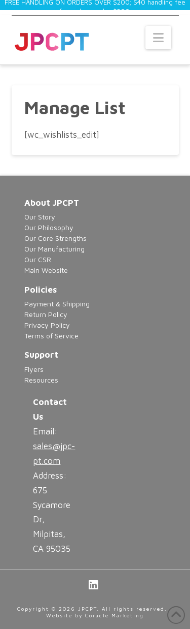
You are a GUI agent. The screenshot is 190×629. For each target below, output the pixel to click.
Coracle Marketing (114, 615)
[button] (158, 37)
